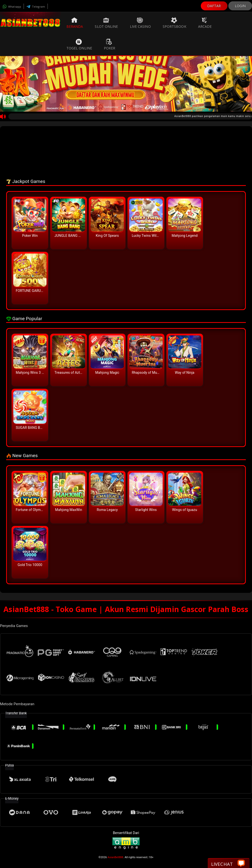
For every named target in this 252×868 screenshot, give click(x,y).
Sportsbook (174, 23)
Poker (109, 44)
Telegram (35, 6)
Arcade (205, 23)
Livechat (228, 863)
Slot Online (106, 23)
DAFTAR (214, 5)
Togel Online (79, 44)
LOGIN (240, 5)
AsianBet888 (115, 857)
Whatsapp (11, 6)
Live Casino (140, 23)
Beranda (74, 23)
